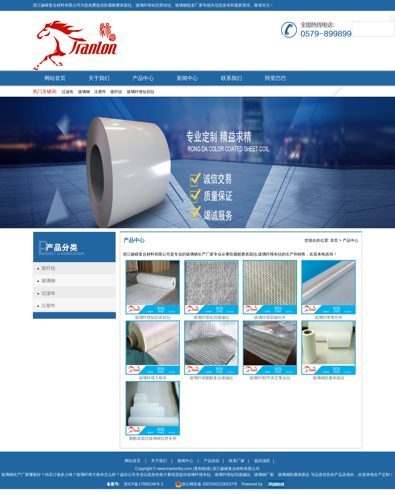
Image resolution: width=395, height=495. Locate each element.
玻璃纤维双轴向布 (270, 317)
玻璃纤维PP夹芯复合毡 (270, 378)
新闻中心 (187, 78)
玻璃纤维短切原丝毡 (153, 317)
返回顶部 (262, 460)
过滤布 (48, 293)
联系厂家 (237, 460)
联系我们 (231, 78)
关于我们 (99, 78)
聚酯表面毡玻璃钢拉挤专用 (152, 438)
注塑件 (48, 305)
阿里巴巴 (275, 78)
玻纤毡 (48, 268)
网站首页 (55, 78)
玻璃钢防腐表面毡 (328, 378)
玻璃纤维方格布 (153, 378)
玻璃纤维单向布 (328, 317)
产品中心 (143, 78)
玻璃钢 (48, 280)
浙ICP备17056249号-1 (143, 484)
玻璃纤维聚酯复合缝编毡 (211, 378)
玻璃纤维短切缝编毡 (211, 317)
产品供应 (212, 460)
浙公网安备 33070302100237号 (206, 484)
